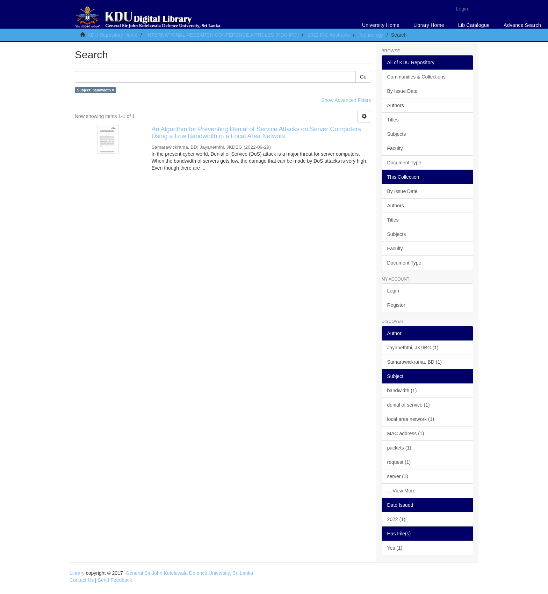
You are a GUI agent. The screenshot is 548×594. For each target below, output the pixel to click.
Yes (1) (395, 548)
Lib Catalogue (474, 25)
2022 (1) (396, 519)
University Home (380, 25)
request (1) (399, 462)
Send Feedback (115, 580)
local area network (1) (410, 419)
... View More (401, 490)
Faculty (395, 148)
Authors (395, 105)
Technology (371, 35)
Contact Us (82, 580)
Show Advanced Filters (346, 100)
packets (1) (399, 448)
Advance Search (522, 25)
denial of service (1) (408, 405)
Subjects (396, 134)
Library (77, 573)
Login (393, 291)
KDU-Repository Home (112, 35)
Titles (393, 119)
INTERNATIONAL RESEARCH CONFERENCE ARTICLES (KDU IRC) (222, 35)
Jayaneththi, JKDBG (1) (413, 347)
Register (396, 305)
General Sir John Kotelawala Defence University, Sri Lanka (189, 573)
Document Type (404, 162)
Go (363, 77)
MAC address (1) (405, 433)
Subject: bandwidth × (95, 90)
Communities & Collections (416, 77)
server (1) (397, 476)
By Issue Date (402, 91)
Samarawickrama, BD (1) (414, 362)
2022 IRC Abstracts (329, 35)
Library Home (428, 25)
